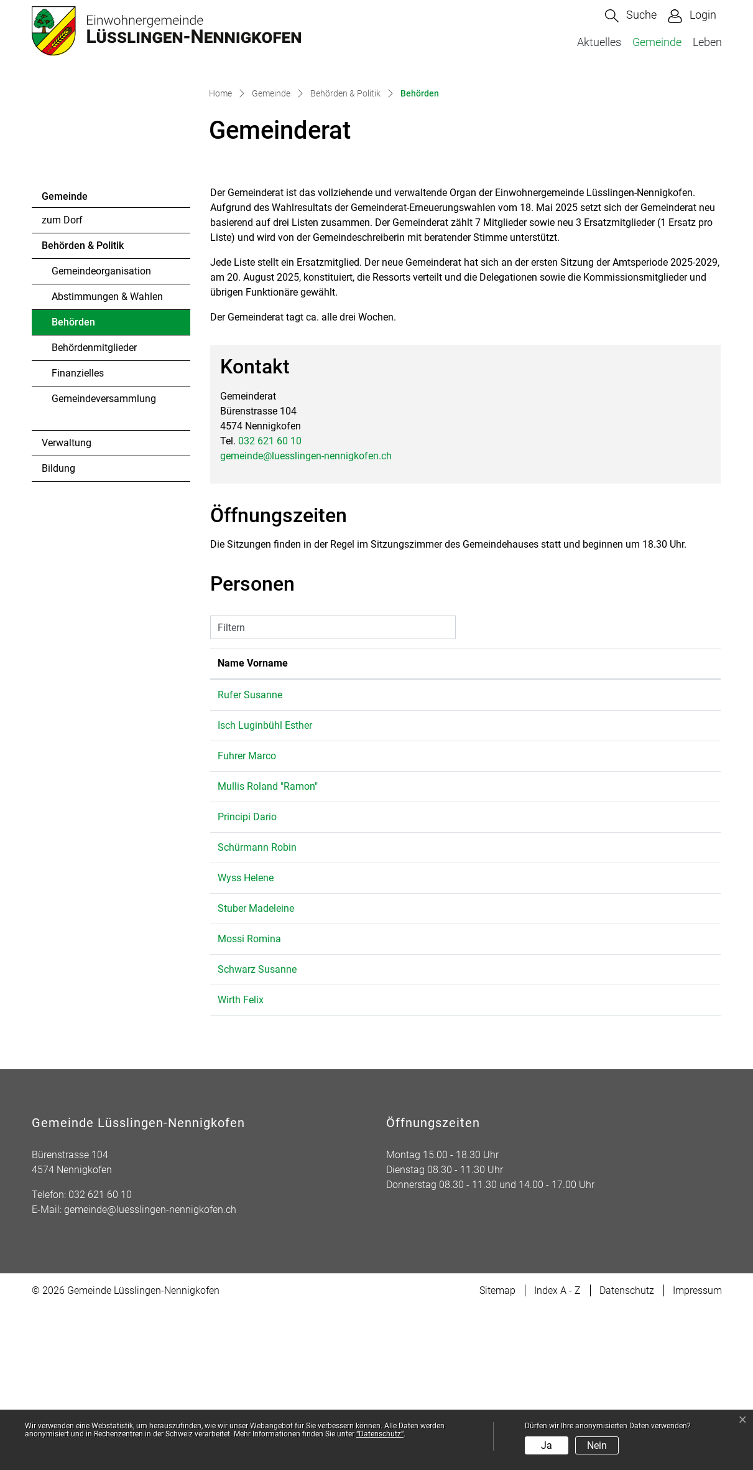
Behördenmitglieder (94, 509)
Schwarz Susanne (257, 1131)
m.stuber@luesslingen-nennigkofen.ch (568, 1070)
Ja (546, 1445)
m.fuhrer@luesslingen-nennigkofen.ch (567, 918)
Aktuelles (599, 42)
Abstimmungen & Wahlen (107, 458)
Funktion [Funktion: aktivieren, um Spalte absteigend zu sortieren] (374, 825)
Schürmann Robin (257, 1009)
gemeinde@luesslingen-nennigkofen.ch (306, 617)
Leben (707, 42)
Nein (597, 1445)
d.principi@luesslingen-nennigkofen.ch (569, 979)
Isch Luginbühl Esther (265, 887)
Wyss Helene (246, 1040)
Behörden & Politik (83, 407)
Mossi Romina (249, 1101)
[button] (630, 16)
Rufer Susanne (250, 857)
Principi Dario (247, 979)
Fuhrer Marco (247, 918)
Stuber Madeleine (256, 1070)
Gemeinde (656, 42)
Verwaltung (66, 605)
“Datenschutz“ (380, 1434)
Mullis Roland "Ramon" (268, 948)
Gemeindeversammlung (104, 560)
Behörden (85, 487)
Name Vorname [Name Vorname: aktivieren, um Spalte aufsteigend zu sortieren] (253, 825)
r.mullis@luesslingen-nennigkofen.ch (564, 948)
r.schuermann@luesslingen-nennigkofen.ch (578, 1009)
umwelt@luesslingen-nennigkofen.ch (564, 887)
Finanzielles (78, 535)
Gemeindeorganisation (101, 433)
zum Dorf (62, 382)
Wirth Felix (241, 1162)
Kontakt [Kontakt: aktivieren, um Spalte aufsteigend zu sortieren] (501, 825)
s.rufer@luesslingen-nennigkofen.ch (562, 857)
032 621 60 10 (270, 602)
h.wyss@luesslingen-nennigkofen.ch (564, 1040)
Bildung (58, 630)
